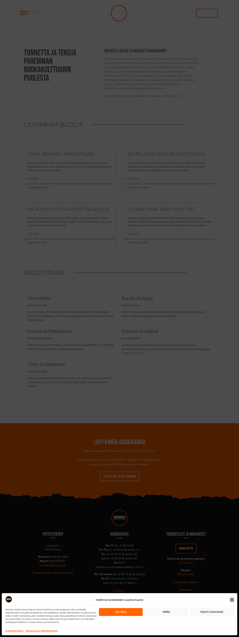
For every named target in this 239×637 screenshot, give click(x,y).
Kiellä (166, 612)
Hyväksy (121, 612)
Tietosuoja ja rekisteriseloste (41, 630)
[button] (232, 600)
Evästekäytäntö (14, 630)
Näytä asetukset (211, 612)
